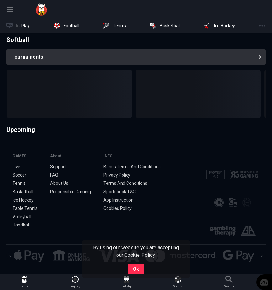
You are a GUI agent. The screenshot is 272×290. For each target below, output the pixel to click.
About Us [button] (59, 183)
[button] (264, 282)
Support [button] (58, 166)
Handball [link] (21, 224)
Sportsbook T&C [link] (119, 191)
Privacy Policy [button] (116, 175)
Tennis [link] (19, 183)
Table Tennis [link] (25, 208)
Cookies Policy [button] (117, 208)
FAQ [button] (54, 175)
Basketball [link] (23, 191)
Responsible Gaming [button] (70, 191)
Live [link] (16, 166)
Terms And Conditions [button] (125, 183)
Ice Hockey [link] (23, 200)
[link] (41, 9)
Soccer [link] (19, 175)
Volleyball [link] (22, 216)
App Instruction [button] (118, 200)
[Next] (262, 256)
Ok (136, 269)
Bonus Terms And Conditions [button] (132, 166)
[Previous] (10, 256)
